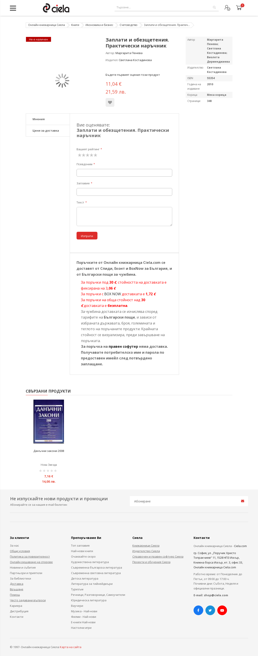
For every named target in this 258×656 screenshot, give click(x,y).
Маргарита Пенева (129, 53)
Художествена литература (90, 562)
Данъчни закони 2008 (48, 451)
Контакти (16, 617)
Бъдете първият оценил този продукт (133, 75)
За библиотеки (20, 578)
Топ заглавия (80, 545)
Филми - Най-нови (83, 617)
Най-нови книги (82, 551)
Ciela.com (240, 546)
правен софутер (123, 346)
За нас (14, 545)
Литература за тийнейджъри (92, 584)
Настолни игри (81, 628)
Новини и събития (23, 567)
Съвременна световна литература (96, 573)
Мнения (39, 119)
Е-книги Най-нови (83, 622)
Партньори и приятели (26, 573)
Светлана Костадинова (135, 60)
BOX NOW (112, 294)
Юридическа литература (88, 600)
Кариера (16, 606)
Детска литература (84, 578)
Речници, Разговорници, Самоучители (98, 595)
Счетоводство (128, 25)
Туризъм (77, 589)
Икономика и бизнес (99, 25)
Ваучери (77, 606)
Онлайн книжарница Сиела (46, 25)
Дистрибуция (19, 611)
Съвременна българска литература (96, 567)
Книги (75, 25)
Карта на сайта (70, 647)
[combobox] (167, 7)
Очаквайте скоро (83, 556)
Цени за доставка (46, 130)
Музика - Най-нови (84, 611)
